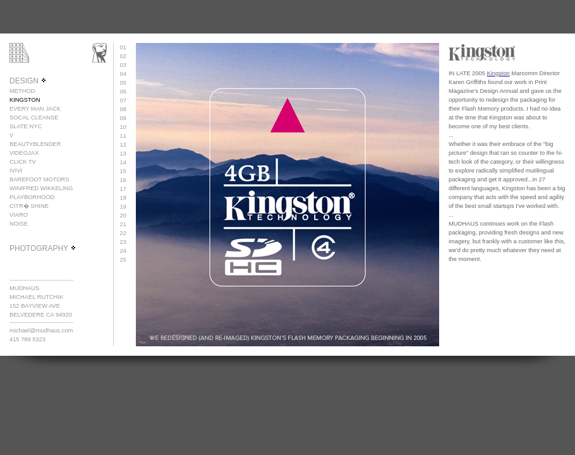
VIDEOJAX (24, 153)
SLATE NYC (25, 126)
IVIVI (15, 170)
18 (123, 198)
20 (123, 215)
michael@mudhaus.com (41, 330)
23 (123, 242)
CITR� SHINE (29, 206)
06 (123, 91)
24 (123, 251)
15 (123, 171)
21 (123, 224)
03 (123, 65)
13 (123, 153)
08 (123, 109)
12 (123, 145)
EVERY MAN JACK (35, 109)
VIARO (18, 215)
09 (123, 118)
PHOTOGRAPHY (42, 248)
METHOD (22, 91)
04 (123, 74)
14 (123, 162)
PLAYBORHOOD (31, 197)
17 (123, 189)
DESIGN (28, 80)
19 (123, 206)
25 (123, 260)
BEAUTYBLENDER (35, 144)
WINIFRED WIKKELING (41, 188)
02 (123, 56)
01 (123, 47)
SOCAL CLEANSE (33, 117)
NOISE (18, 224)
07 (123, 100)
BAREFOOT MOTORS (39, 179)
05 (123, 83)
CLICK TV (22, 162)
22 (123, 233)
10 (123, 127)
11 (123, 136)
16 (123, 180)
